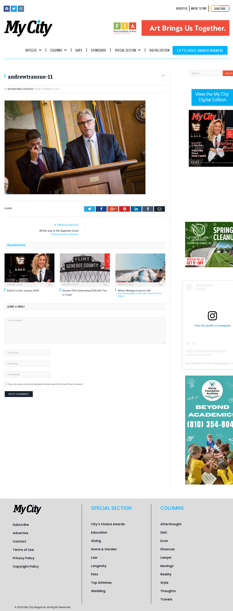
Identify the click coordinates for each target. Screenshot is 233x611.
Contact (19, 541)
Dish (163, 532)
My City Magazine (196, 363)
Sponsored (98, 50)
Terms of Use (23, 550)
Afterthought (171, 524)
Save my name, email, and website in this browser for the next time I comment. (45, 384)
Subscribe (21, 525)
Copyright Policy (26, 566)
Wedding (98, 591)
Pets (94, 574)
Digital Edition (159, 50)
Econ (164, 541)
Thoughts (168, 591)
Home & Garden (104, 549)
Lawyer (166, 557)
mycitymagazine (219, 363)
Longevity (98, 566)
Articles (33, 50)
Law (94, 557)
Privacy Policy (23, 558)
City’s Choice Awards (108, 524)
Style (164, 582)
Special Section (128, 50)
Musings (167, 566)
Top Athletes (101, 582)
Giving (96, 541)
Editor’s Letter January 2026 (23, 290)
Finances (167, 549)
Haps (79, 50)
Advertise (20, 533)
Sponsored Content (21, 89)
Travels (166, 599)
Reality (165, 574)
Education (99, 532)
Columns (58, 50)
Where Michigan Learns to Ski (141, 293)
